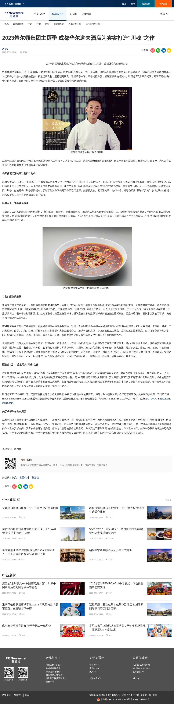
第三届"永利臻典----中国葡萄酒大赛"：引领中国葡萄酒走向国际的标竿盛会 (29, 585)
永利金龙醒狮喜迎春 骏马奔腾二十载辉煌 (26, 625)
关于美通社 (96, 657)
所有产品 (50, 681)
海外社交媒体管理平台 (56, 678)
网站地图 (18, 695)
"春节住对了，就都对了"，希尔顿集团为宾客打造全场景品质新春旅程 (117, 531)
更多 (168, 500)
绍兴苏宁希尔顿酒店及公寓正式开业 (110, 550)
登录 (133, 4)
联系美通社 (140, 657)
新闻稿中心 (58, 14)
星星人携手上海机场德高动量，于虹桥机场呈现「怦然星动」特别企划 (117, 627)
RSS (27, 695)
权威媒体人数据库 (54, 675)
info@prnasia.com (141, 668)
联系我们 (87, 14)
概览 (6, 24)
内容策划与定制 (53, 665)
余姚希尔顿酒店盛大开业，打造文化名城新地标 (30, 507)
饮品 (14, 477)
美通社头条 (59, 24)
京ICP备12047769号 (140, 699)
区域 (47, 24)
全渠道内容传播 (53, 668)
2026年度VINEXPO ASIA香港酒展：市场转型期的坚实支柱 (116, 585)
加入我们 (93, 671)
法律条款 (6, 695)
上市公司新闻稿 (93, 24)
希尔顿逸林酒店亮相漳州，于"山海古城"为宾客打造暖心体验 (117, 509)
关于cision (94, 668)
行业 (39, 24)
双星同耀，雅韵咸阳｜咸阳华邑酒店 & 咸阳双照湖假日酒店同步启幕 (116, 606)
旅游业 (35, 477)
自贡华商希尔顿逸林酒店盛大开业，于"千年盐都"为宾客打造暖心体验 (29, 531)
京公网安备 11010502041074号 (113, 699)
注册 (124, 4)
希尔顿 (5, 49)
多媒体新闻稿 (75, 24)
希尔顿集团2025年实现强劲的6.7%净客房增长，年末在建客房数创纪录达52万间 (28, 552)
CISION (144, 695)
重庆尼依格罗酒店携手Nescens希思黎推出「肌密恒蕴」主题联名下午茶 (30, 606)
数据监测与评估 (53, 671)
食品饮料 (24, 477)
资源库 (73, 14)
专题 (30, 24)
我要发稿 (146, 4)
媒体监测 (163, 4)
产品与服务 (40, 14)
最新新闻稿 (18, 24)
